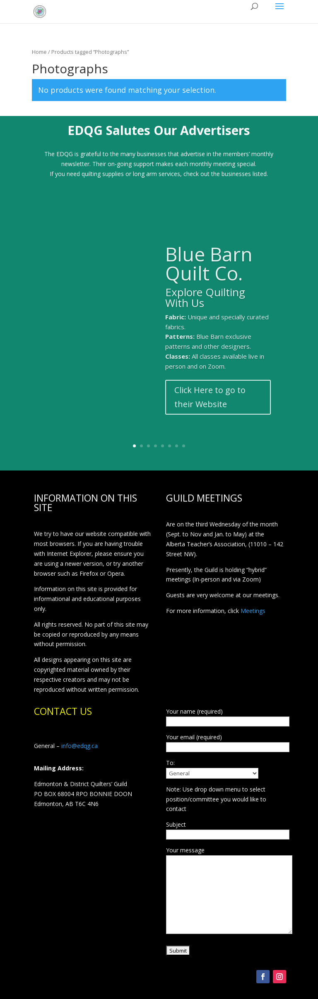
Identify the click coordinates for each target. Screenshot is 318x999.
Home (39, 52)
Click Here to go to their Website (210, 407)
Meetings (253, 611)
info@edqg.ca (79, 746)
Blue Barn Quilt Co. (209, 274)
